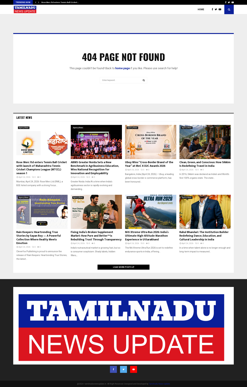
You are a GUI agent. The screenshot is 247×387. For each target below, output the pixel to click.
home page (122, 68)
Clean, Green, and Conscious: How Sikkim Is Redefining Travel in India (205, 164)
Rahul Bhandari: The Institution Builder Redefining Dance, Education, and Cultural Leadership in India (204, 236)
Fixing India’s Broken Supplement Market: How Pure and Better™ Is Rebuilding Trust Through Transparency (96, 236)
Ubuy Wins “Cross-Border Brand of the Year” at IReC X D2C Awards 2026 (149, 164)
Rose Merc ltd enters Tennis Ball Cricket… (60, 2)
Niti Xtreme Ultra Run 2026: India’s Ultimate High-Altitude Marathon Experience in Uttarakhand (147, 236)
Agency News (24, 128)
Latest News (24, 117)
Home (201, 9)
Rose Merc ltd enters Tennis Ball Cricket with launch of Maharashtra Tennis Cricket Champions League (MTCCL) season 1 (41, 168)
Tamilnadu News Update (159, 384)
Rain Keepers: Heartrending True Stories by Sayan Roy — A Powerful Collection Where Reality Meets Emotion (38, 238)
